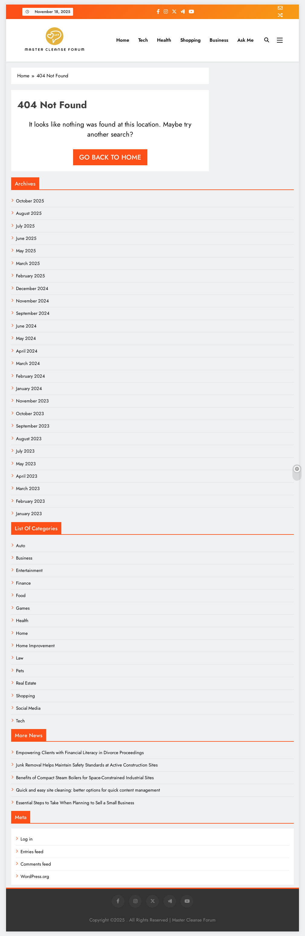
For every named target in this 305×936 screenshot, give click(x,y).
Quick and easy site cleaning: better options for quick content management (88, 790)
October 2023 (30, 413)
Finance (23, 583)
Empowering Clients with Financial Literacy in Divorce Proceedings (80, 752)
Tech (143, 40)
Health (164, 40)
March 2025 (28, 263)
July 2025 (25, 226)
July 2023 (25, 451)
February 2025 (30, 276)
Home (122, 40)
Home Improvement (35, 645)
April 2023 (26, 476)
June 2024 (26, 326)
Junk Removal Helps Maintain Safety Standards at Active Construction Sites (87, 765)
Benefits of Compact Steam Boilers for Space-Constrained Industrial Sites (85, 777)
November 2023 (32, 401)
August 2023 (28, 438)
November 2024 (32, 301)
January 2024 (29, 388)
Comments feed (36, 864)
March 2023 (28, 488)
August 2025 (28, 213)
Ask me (245, 40)
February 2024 (30, 376)
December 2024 (32, 288)
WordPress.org (35, 876)
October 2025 (30, 201)
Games (23, 608)
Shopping (190, 40)
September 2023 (32, 426)
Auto (20, 545)
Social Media (28, 708)
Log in (27, 839)
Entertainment (29, 570)
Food (21, 595)
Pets (20, 670)
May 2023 (26, 463)
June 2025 (26, 238)
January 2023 (29, 513)
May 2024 (26, 338)
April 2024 (26, 351)
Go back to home (110, 157)
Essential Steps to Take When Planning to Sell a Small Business (75, 802)
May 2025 (26, 250)
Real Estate (26, 683)
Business (219, 40)
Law (19, 658)
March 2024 (28, 363)
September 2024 (33, 313)
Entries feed (32, 851)
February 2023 (30, 501)
